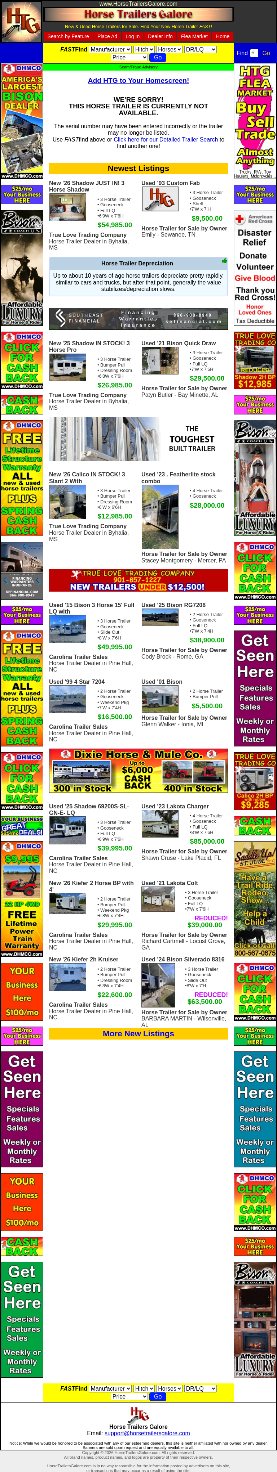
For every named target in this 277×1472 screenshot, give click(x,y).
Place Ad (107, 36)
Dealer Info (160, 36)
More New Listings (138, 1033)
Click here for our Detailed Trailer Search (166, 139)
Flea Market (194, 36)
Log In (133, 36)
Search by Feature (68, 36)
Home (222, 36)
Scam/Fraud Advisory (138, 67)
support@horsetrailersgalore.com (147, 1433)
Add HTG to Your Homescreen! (138, 80)
